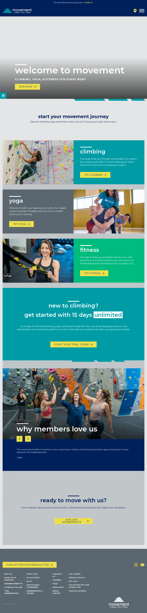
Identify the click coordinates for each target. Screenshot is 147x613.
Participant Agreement (33, 586)
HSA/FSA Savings (77, 591)
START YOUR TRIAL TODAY (71, 348)
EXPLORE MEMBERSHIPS (71, 524)
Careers (57, 580)
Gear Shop (58, 587)
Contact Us (57, 575)
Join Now (25, 86)
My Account (33, 578)
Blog (29, 581)
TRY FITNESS (92, 277)
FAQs (55, 584)
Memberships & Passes (35, 592)
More (87, 2)
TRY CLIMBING (93, 178)
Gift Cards (74, 574)
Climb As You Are (13, 587)
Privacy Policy (77, 578)
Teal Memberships (11, 592)
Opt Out (73, 581)
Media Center (56, 592)
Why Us (8, 574)
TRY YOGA (19, 228)
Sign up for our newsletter (28, 564)
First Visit (32, 574)
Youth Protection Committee (79, 586)
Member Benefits (13, 584)
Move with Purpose (10, 579)
